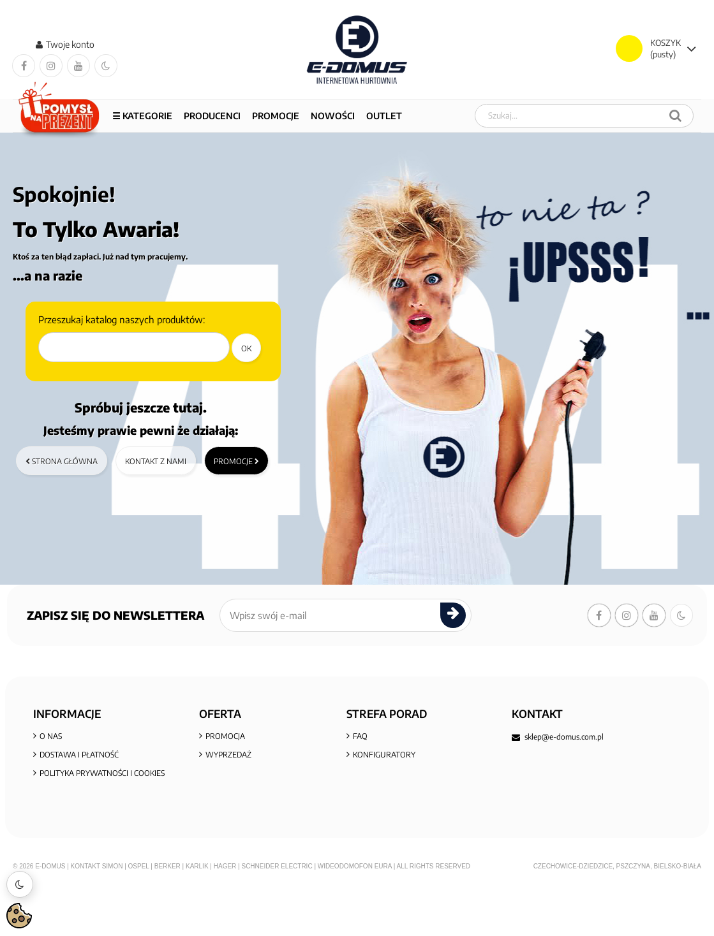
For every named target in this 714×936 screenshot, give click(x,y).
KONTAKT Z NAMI (383, 793)
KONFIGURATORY (384, 756)
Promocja (225, 738)
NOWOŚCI (333, 115)
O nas (51, 738)
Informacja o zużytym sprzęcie (103, 830)
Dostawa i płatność (79, 756)
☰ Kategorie (142, 115)
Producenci (212, 115)
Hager (225, 914)
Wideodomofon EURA (355, 914)
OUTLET (384, 115)
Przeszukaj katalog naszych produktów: (121, 320)
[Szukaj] (675, 116)
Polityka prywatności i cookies (102, 775)
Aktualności (378, 775)
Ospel (138, 914)
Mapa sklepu (230, 793)
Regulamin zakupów (82, 793)
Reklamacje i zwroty (82, 812)
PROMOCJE (275, 115)
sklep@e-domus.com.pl (564, 738)
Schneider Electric (276, 914)
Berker (167, 914)
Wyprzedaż (228, 756)
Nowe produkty (238, 775)
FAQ (360, 738)
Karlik (198, 914)
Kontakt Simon (97, 914)
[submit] (453, 616)
